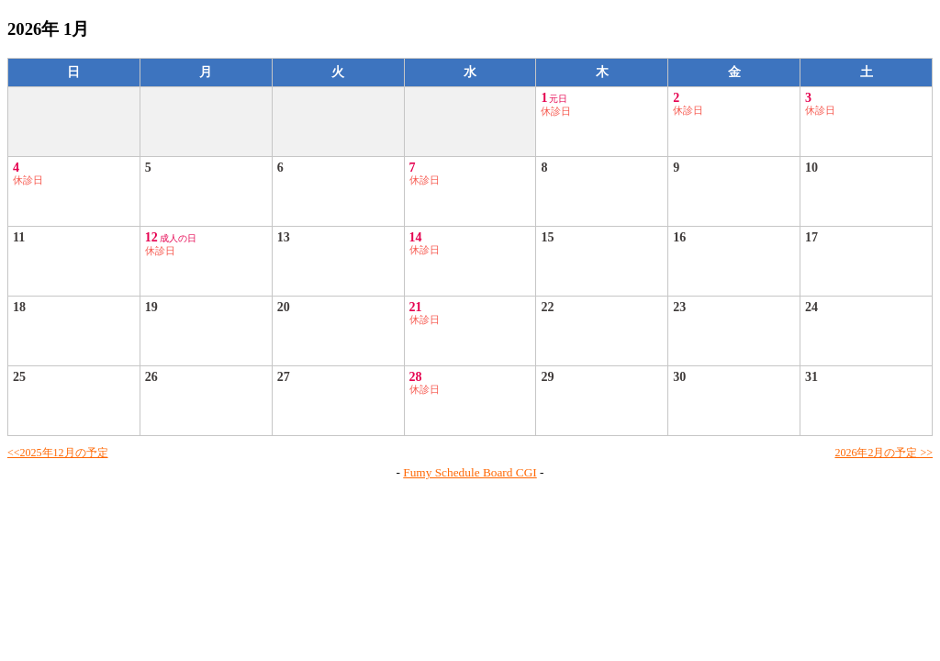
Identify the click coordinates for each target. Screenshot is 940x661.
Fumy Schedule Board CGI (469, 472)
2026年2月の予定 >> (883, 452)
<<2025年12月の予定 (57, 452)
